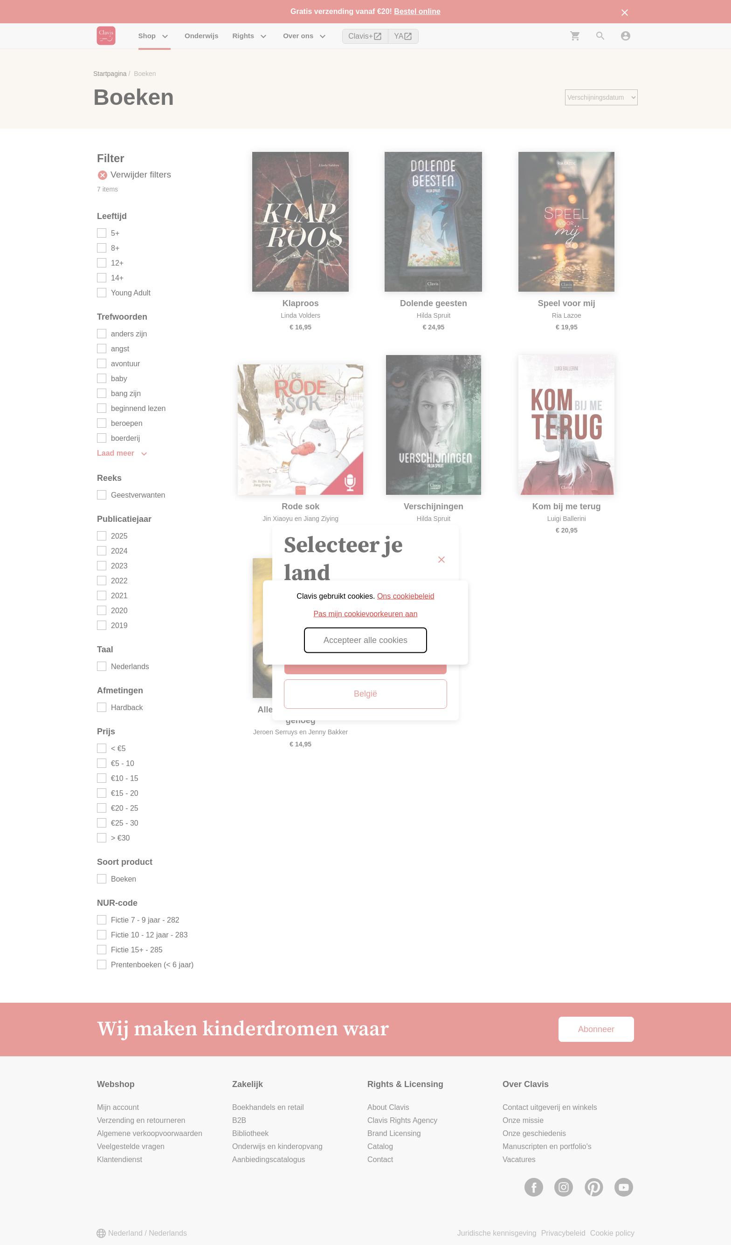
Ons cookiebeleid (405, 596)
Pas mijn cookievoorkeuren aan (365, 614)
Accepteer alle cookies (365, 640)
